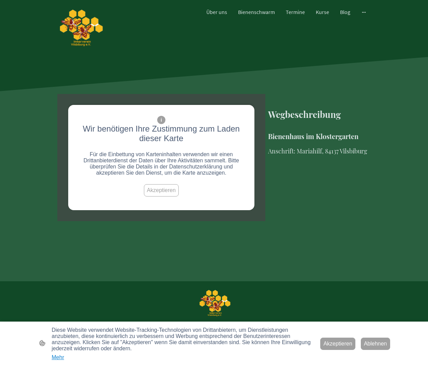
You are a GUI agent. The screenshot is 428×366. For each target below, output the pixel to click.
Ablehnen (375, 344)
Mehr (58, 357)
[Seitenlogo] (80, 28)
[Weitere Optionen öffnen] (364, 11)
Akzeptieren (161, 190)
